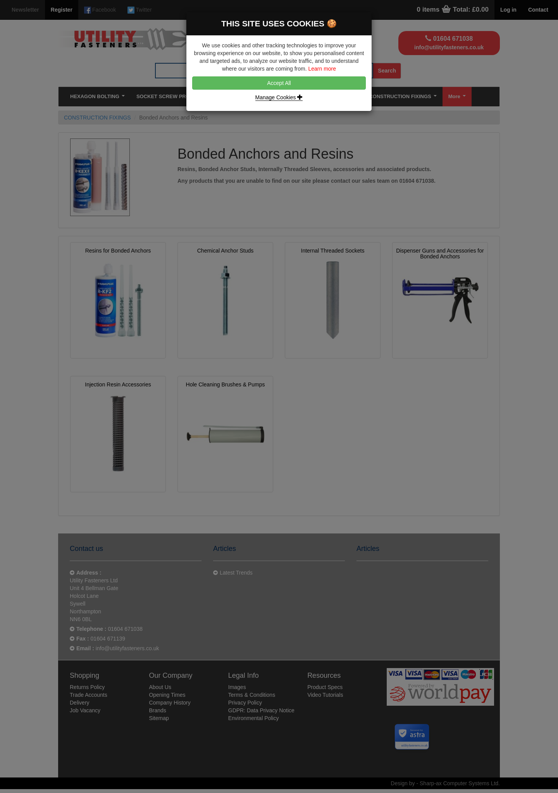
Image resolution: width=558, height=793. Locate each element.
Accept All (279, 83)
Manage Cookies (279, 97)
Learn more (322, 69)
